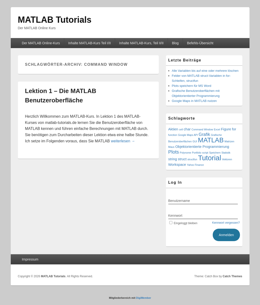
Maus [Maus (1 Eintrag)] (171, 146)
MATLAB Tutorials (55, 20)
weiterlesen (123, 141)
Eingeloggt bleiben (182, 223)
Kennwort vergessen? (226, 222)
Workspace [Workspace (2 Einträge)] (177, 164)
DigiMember (143, 297)
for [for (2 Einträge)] (234, 129)
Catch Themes (232, 276)
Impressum (30, 259)
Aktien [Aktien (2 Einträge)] (173, 129)
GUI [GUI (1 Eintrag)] (194, 141)
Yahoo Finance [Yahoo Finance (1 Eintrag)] (195, 164)
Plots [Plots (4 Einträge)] (173, 152)
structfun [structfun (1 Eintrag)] (192, 159)
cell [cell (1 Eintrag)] (181, 129)
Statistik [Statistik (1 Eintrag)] (226, 152)
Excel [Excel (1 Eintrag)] (217, 129)
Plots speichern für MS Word (191, 86)
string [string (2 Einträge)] (172, 159)
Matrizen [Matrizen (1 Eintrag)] (229, 141)
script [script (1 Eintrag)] (205, 152)
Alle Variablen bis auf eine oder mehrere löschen (205, 70)
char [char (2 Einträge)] (187, 129)
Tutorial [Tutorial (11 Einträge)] (209, 158)
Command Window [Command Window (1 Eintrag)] (202, 129)
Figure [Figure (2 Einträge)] (226, 129)
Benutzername (179, 201)
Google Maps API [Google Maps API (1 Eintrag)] (188, 134)
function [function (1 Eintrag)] (172, 134)
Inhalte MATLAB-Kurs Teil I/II (89, 43)
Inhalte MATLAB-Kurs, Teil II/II (141, 43)
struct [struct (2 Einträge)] (182, 159)
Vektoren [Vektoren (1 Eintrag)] (227, 159)
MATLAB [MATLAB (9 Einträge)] (211, 140)
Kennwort (175, 215)
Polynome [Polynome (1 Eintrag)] (185, 152)
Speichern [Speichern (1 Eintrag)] (215, 152)
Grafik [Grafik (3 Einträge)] (204, 134)
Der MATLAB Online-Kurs (41, 43)
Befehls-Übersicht (200, 43)
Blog (175, 43)
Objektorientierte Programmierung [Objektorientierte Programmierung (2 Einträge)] (202, 146)
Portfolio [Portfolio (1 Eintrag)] (196, 152)
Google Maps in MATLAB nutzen (194, 101)
